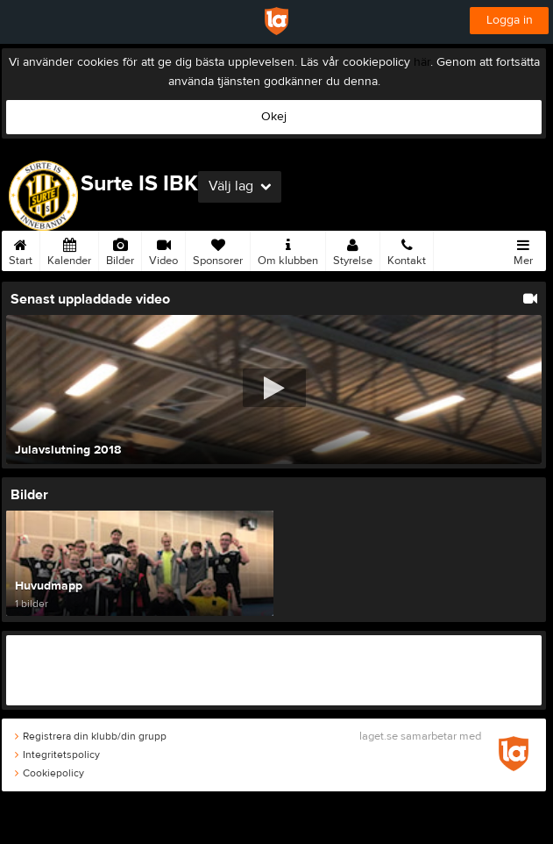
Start (20, 249)
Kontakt (406, 249)
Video (163, 249)
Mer (523, 249)
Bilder (120, 249)
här (422, 62)
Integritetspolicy (57, 754)
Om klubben (288, 249)
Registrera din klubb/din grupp (91, 736)
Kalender (69, 249)
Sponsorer (218, 249)
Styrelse (352, 249)
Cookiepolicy (49, 773)
